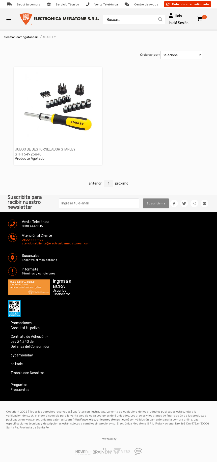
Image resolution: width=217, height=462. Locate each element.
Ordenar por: (150, 55)
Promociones (21, 323)
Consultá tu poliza (25, 328)
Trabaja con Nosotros (28, 373)
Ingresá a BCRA (62, 283)
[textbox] (129, 19)
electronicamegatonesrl (21, 37)
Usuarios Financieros (62, 292)
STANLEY (49, 37)
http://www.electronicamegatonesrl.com (101, 419)
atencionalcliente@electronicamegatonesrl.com (26, 243)
